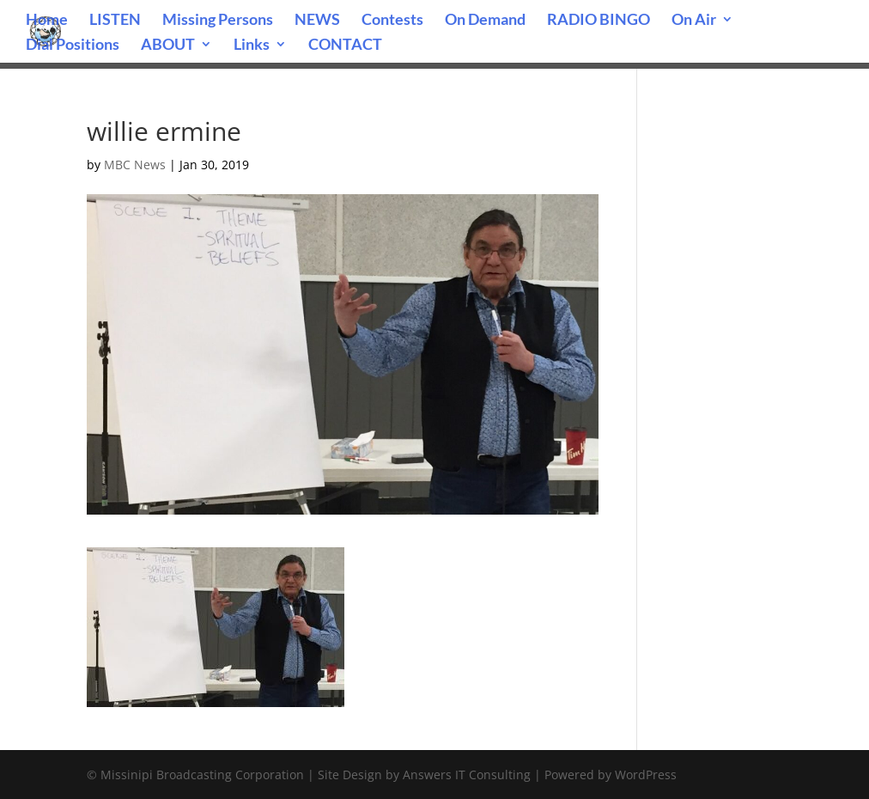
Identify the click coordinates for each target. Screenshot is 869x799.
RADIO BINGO (598, 20)
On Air (694, 20)
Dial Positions (72, 45)
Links (252, 45)
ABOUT (168, 45)
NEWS (317, 20)
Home (47, 20)
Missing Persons (217, 20)
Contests (392, 20)
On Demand (485, 20)
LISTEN (115, 20)
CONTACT (345, 45)
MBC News (135, 164)
